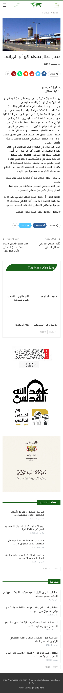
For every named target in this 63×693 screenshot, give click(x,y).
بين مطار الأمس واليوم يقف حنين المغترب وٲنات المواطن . (15, 247)
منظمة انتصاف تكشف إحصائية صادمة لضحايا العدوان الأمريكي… (24, 556)
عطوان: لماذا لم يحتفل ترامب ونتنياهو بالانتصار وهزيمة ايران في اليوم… (32, 609)
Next (43, 332)
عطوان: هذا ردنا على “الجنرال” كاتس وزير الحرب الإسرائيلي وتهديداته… (32, 654)
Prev (52, 332)
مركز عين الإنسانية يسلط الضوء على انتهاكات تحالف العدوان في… (25, 542)
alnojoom (39, 688)
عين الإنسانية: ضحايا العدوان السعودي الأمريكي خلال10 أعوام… (24, 527)
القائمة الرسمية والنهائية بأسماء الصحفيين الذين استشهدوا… (27, 513)
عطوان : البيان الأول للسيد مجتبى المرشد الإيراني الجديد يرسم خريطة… (30, 594)
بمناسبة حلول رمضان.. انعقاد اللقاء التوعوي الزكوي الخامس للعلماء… (34, 639)
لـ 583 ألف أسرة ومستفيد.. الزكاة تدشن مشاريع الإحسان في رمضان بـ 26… (31, 624)
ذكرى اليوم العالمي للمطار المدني (49, 245)
